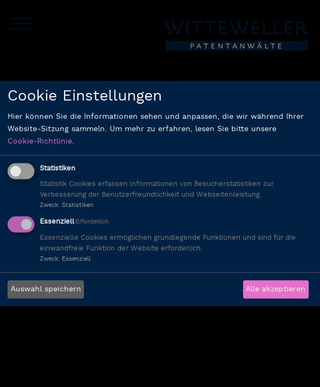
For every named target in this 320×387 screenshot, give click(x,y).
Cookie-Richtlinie (40, 141)
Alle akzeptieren (275, 289)
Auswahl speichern (46, 289)
